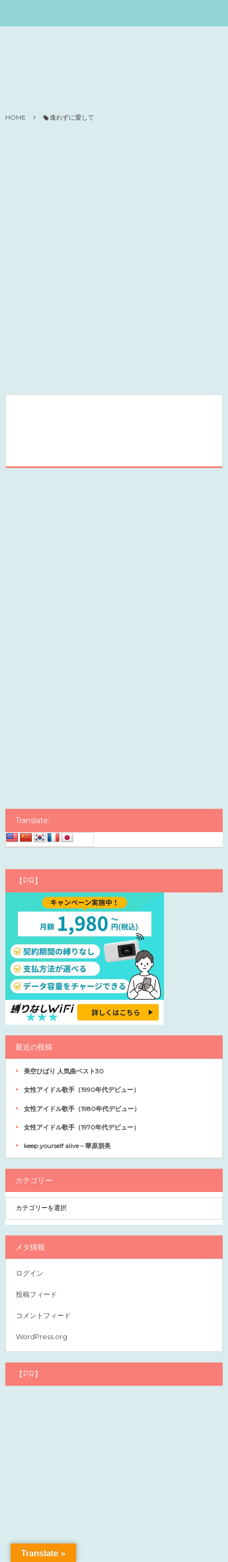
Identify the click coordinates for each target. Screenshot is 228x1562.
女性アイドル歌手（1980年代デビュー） (82, 1109)
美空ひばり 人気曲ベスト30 (64, 1071)
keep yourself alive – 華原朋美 (67, 1146)
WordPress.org (41, 1336)
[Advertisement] (114, 259)
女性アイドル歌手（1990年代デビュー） (82, 1090)
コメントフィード (43, 1315)
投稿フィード (36, 1294)
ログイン (29, 1273)
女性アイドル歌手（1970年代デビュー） (82, 1127)
